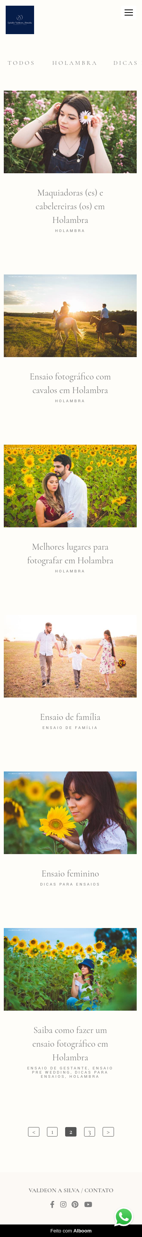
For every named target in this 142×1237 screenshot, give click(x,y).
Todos (21, 63)
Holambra (75, 63)
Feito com (71, 1231)
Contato (98, 1190)
